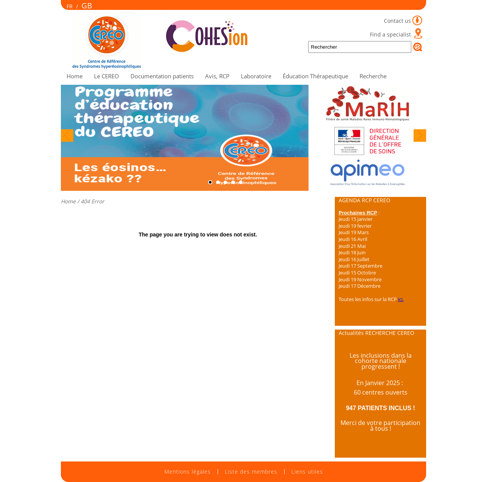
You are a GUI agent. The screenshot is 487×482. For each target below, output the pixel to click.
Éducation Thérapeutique (315, 76)
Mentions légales (187, 471)
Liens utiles (307, 471)
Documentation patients (162, 76)
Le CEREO (106, 76)
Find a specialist (390, 34)
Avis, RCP (217, 76)
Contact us (397, 20)
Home (75, 76)
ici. (401, 299)
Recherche (373, 76)
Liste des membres (251, 471)
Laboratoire (256, 76)
